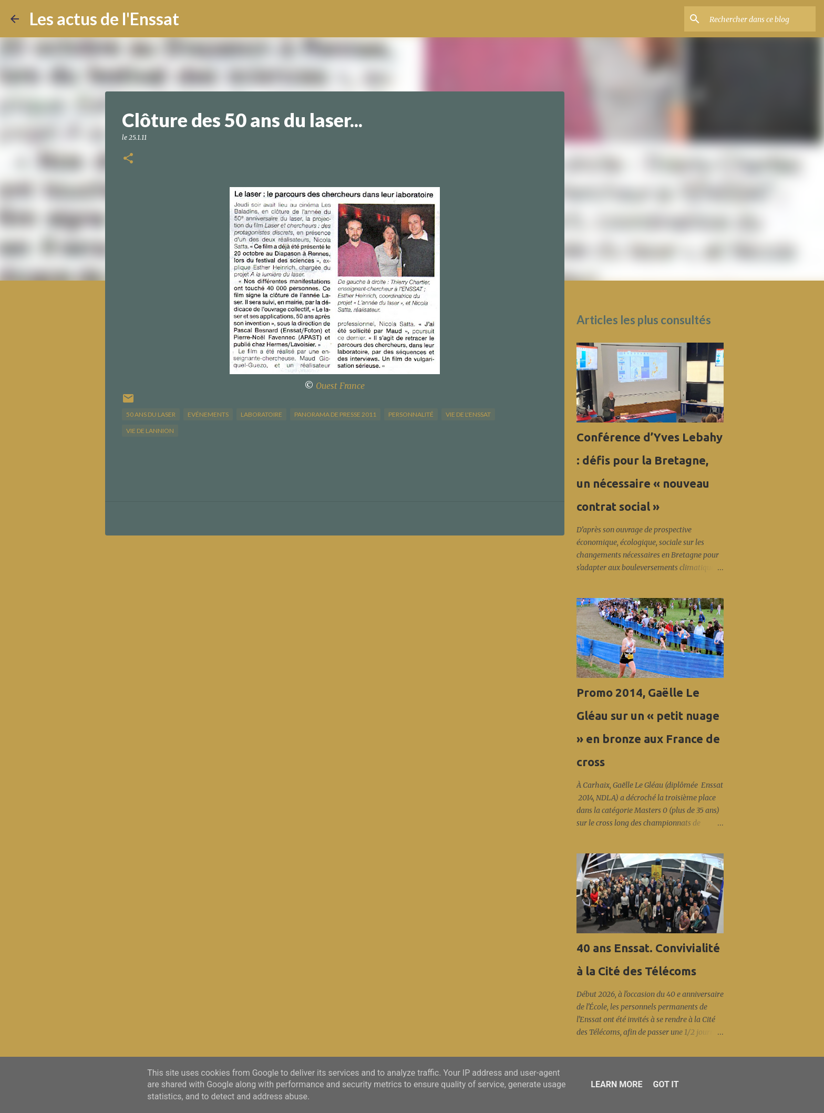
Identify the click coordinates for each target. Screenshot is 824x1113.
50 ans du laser (151, 414)
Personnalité (411, 414)
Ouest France (340, 385)
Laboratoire (261, 414)
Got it (665, 1084)
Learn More (616, 1084)
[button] (128, 159)
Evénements (208, 414)
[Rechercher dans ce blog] (760, 19)
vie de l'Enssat (468, 414)
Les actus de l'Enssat (104, 18)
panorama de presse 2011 (335, 414)
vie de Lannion (150, 431)
